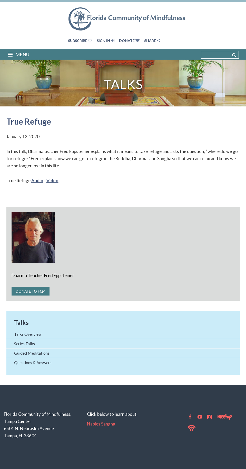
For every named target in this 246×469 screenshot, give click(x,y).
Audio (37, 180)
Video (52, 180)
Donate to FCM (30, 291)
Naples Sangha (101, 424)
